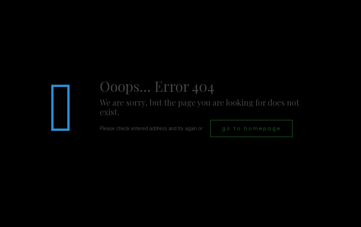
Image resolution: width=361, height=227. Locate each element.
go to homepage (251, 128)
